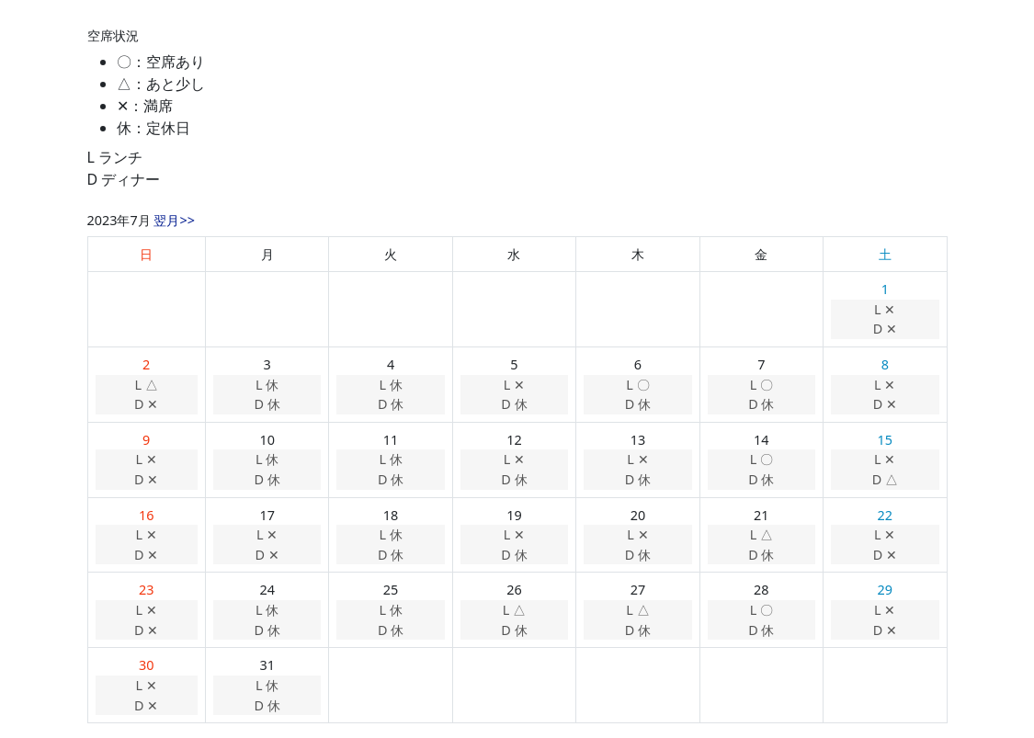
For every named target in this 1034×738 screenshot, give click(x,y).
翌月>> (173, 220)
